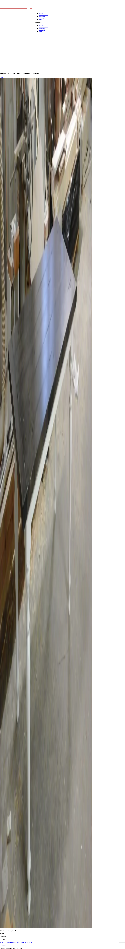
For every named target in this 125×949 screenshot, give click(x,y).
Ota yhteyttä (42, 18)
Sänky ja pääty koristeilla (24, 942)
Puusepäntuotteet (43, 15)
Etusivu (41, 13)
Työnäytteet (42, 16)
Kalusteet (2, 77)
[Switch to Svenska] (41, 19)
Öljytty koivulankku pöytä (8, 942)
